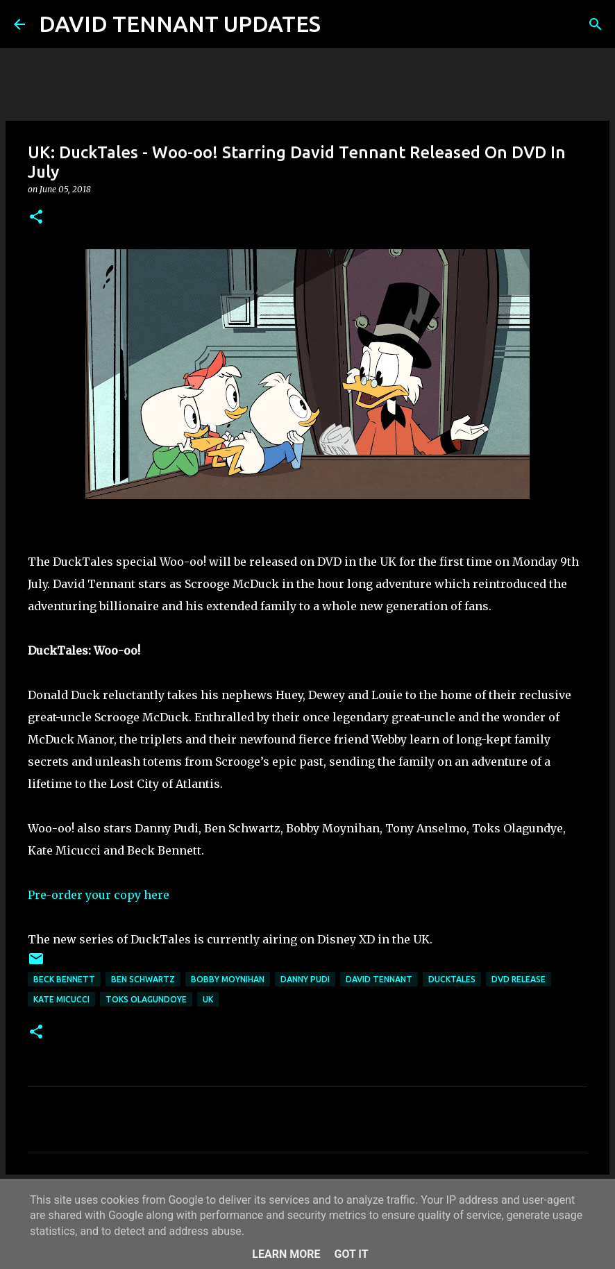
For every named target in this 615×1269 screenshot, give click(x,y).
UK (208, 999)
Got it (351, 1254)
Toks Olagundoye (146, 999)
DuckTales (451, 979)
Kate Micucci (61, 999)
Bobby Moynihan (227, 979)
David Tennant (379, 979)
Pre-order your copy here (98, 895)
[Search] (340, 24)
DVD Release (518, 979)
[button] (36, 217)
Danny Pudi (305, 979)
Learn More (286, 1254)
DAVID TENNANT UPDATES (180, 23)
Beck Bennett (64, 979)
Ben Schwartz (143, 979)
